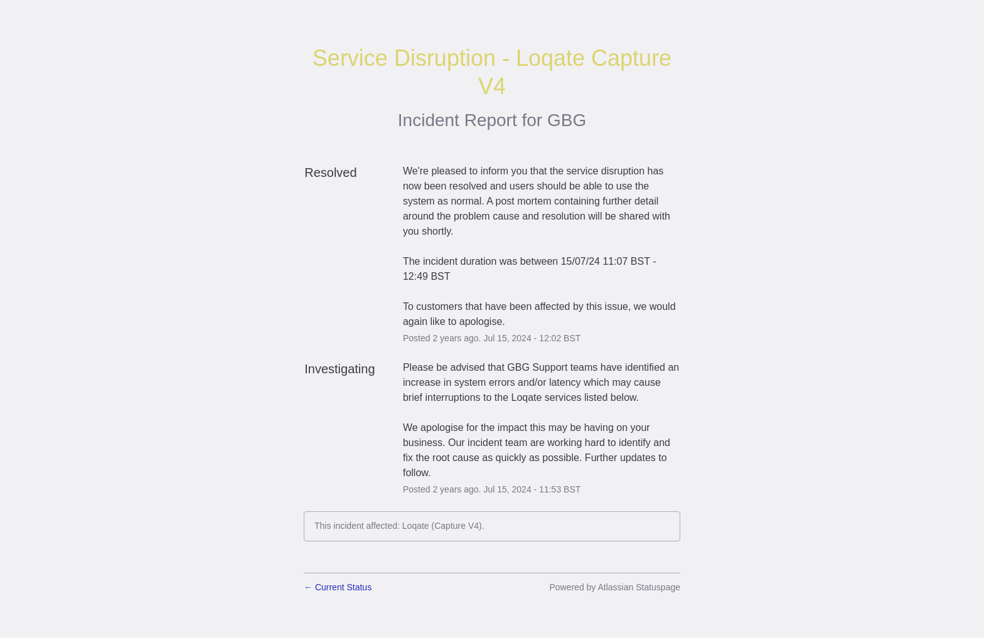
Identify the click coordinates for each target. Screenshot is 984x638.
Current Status (338, 587)
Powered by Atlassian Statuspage (614, 587)
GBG (566, 120)
